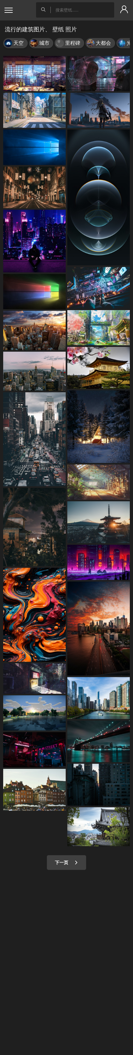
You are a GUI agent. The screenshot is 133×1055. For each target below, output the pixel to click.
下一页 (66, 862)
